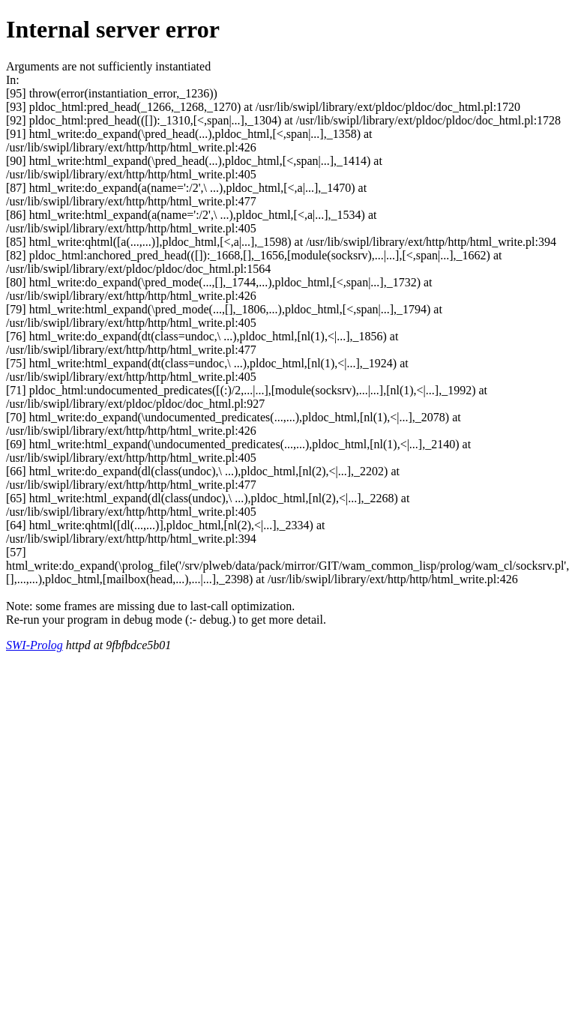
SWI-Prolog (34, 645)
